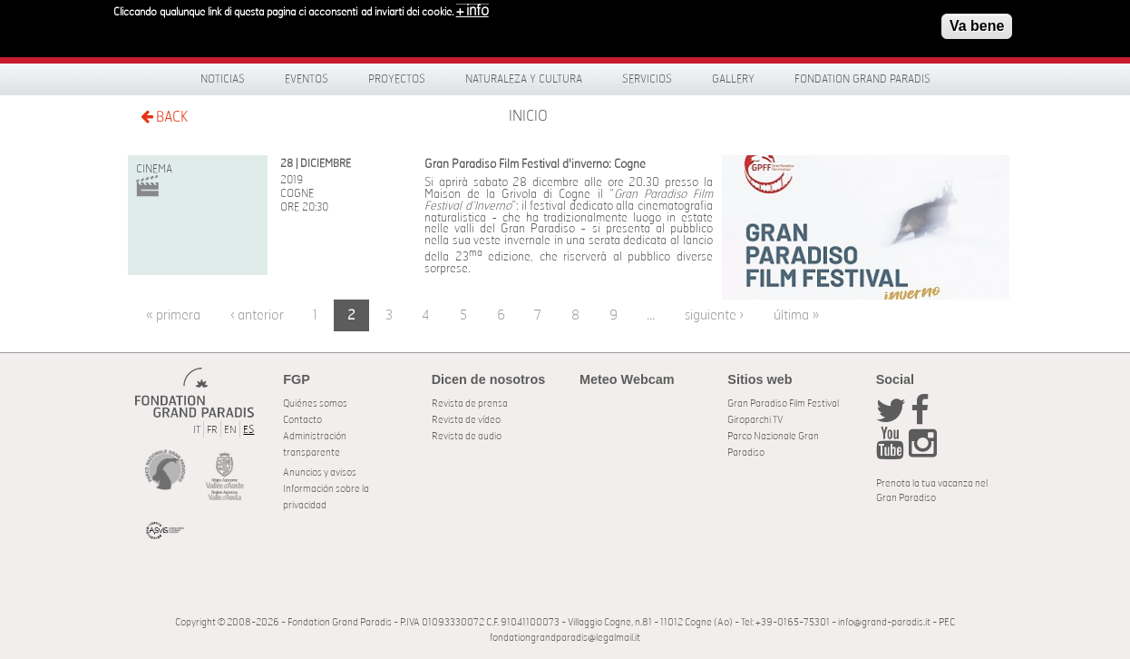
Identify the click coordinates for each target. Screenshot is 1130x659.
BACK (164, 116)
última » (796, 315)
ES (248, 430)
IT (196, 430)
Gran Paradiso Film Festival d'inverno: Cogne (535, 165)
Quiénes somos (315, 403)
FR (212, 430)
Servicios (647, 79)
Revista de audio (467, 436)
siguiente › (714, 315)
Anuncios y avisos (319, 472)
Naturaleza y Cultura (523, 79)
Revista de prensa (470, 403)
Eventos (306, 79)
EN (230, 430)
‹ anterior (257, 315)
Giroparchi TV (755, 420)
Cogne (297, 193)
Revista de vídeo (466, 420)
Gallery (733, 79)
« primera (173, 315)
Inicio (528, 116)
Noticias (222, 79)
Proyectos (396, 79)
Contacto (302, 420)
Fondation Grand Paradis (862, 79)
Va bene (977, 21)
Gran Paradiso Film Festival (783, 403)
